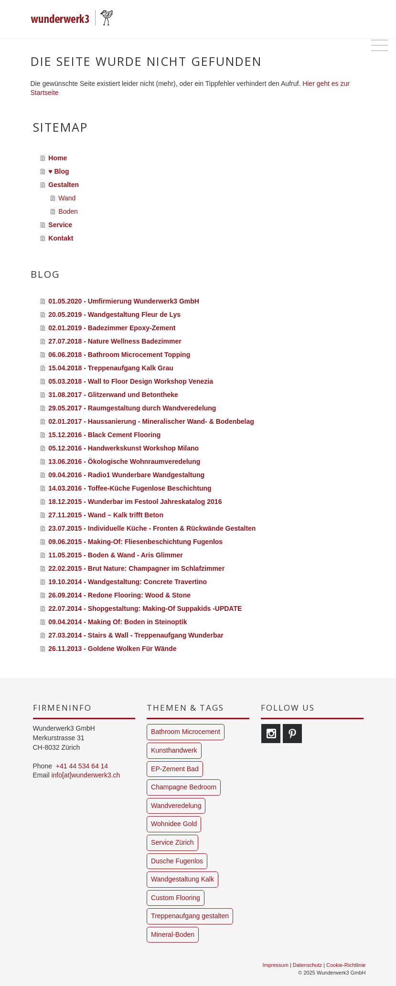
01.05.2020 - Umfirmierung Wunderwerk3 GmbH (123, 301)
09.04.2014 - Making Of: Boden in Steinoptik (117, 622)
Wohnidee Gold (174, 824)
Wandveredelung (176, 805)
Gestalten (63, 185)
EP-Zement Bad (175, 769)
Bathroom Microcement (185, 731)
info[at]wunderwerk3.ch (85, 775)
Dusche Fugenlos (177, 861)
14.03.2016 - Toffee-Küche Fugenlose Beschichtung (129, 488)
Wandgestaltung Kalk (182, 879)
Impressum (275, 965)
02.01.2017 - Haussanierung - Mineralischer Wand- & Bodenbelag (151, 421)
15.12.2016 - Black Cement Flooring (104, 435)
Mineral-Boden (172, 934)
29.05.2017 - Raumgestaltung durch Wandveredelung (132, 408)
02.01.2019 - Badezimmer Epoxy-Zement (111, 328)
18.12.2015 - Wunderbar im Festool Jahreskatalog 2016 (135, 501)
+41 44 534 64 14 (82, 766)
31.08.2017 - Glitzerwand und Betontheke (113, 395)
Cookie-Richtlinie (346, 965)
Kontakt (60, 238)
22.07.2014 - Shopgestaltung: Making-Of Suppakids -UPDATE (145, 608)
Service (60, 225)
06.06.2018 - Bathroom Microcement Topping (119, 354)
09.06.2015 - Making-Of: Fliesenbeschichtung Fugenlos (135, 541)
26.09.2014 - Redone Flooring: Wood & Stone (119, 595)
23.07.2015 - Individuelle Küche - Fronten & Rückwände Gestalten (152, 528)
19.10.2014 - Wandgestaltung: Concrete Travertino (127, 582)
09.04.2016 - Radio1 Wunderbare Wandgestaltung (126, 475)
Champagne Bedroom (183, 787)
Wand (66, 198)
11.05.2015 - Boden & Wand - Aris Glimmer (115, 555)
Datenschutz (307, 965)
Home (57, 158)
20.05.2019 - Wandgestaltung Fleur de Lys (114, 314)
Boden (67, 211)
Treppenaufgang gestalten (190, 916)
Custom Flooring (175, 898)
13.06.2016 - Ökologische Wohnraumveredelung (124, 461)
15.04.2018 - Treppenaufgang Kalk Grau (110, 368)
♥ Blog (58, 171)
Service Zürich (172, 842)
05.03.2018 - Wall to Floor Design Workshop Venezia (130, 381)
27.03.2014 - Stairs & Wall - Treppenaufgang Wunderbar (135, 635)
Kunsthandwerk (174, 750)
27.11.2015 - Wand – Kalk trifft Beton (105, 515)
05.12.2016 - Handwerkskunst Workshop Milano (123, 448)
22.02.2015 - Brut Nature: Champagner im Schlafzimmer (136, 568)
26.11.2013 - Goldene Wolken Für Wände (112, 648)
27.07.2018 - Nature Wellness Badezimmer (114, 341)
